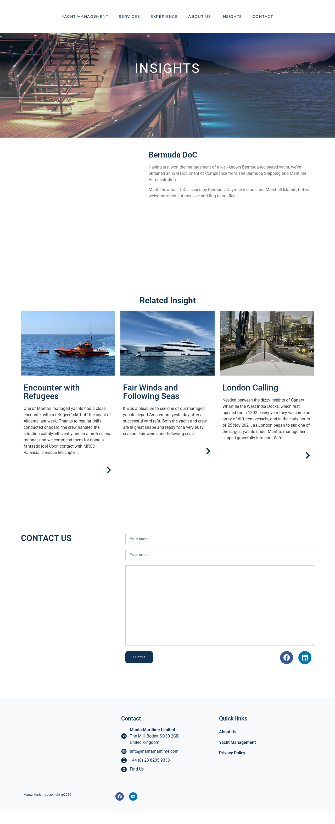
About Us (199, 22)
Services (129, 22)
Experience (164, 22)
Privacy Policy (232, 765)
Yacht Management (85, 22)
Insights (231, 22)
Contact (263, 22)
